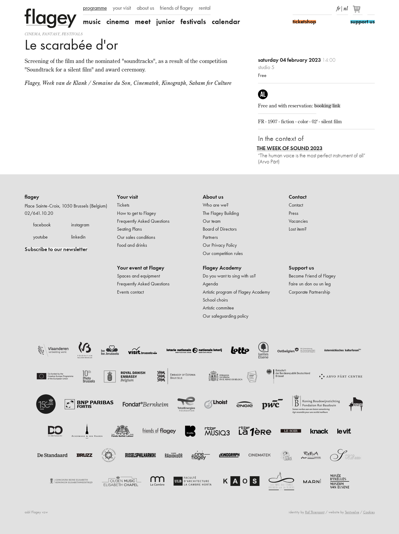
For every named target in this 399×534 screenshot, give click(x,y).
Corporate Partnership (309, 292)
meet (142, 21)
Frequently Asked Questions (143, 221)
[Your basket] (358, 11)
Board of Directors (220, 229)
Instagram (307, 8)
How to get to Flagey (136, 213)
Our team (212, 221)
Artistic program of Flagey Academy (236, 292)
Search (371, 8)
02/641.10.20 (39, 213)
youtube (40, 237)
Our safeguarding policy (225, 316)
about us (145, 8)
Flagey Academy (222, 268)
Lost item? (298, 229)
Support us (301, 268)
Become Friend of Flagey (312, 276)
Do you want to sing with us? (229, 276)
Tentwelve (352, 512)
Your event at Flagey (140, 268)
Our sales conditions (136, 237)
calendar (226, 21)
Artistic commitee (218, 308)
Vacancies (298, 221)
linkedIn (328, 8)
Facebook (296, 8)
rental (205, 8)
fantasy (50, 34)
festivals (193, 21)
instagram (80, 225)
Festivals (72, 34)
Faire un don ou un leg (310, 284)
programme (95, 8)
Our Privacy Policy (220, 245)
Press (293, 213)
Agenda (210, 284)
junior (165, 21)
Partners (210, 237)
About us (213, 197)
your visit (122, 8)
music (92, 21)
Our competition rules (223, 253)
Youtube (317, 8)
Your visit (127, 197)
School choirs (215, 300)
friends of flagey (176, 8)
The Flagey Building (221, 213)
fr (338, 7)
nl (345, 7)
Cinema (32, 34)
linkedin (78, 237)
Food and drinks (132, 245)
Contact (298, 197)
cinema (117, 21)
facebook (42, 225)
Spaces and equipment (138, 276)
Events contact (130, 292)
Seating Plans (129, 229)
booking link (327, 106)
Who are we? (216, 205)
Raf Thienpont (315, 512)
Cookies (369, 512)
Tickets (123, 205)
